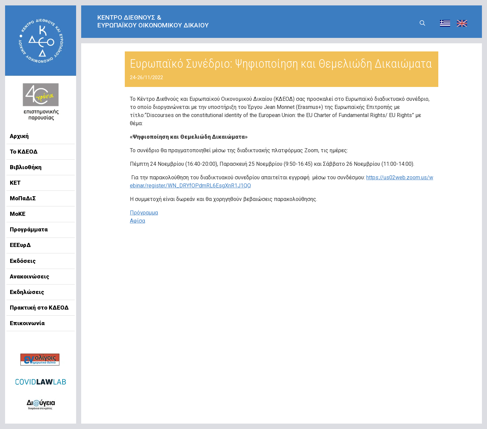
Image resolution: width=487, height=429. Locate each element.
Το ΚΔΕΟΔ (24, 151)
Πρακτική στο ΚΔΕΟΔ (39, 307)
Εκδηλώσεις (27, 292)
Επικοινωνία (27, 323)
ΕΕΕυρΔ (20, 245)
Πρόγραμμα (144, 212)
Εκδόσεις (23, 260)
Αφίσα (137, 221)
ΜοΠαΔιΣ (23, 198)
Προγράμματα (29, 229)
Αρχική (19, 136)
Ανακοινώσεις (29, 276)
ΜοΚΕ (17, 213)
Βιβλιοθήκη (26, 167)
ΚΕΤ (15, 182)
